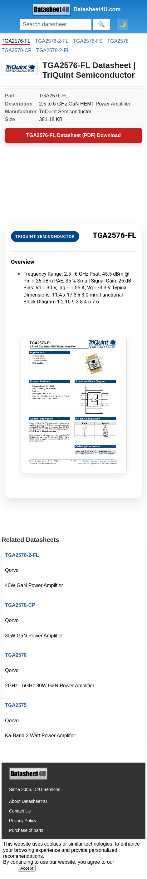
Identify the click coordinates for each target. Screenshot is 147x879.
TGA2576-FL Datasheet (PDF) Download (73, 135)
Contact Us (20, 810)
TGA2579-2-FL (53, 50)
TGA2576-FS (87, 41)
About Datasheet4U (28, 801)
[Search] (55, 24)
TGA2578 (117, 41)
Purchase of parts (26, 830)
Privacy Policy (22, 820)
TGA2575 (16, 705)
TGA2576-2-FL (51, 41)
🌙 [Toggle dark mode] (122, 24)
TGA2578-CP (17, 50)
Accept (26, 868)
